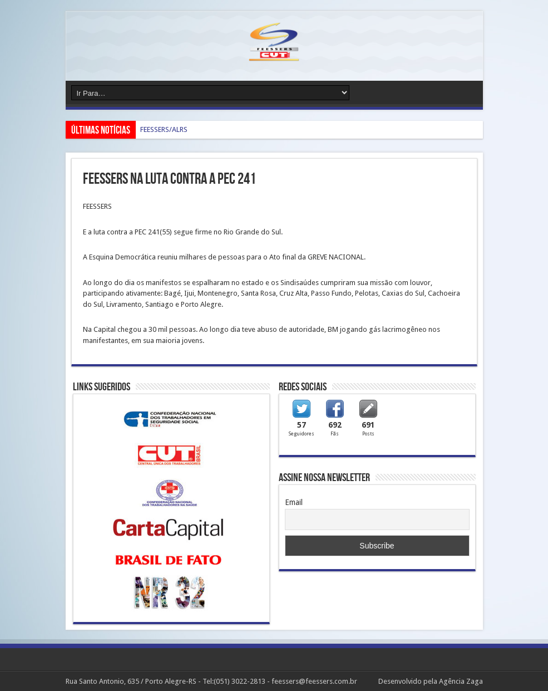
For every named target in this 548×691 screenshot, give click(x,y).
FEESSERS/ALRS (163, 129)
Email (294, 502)
